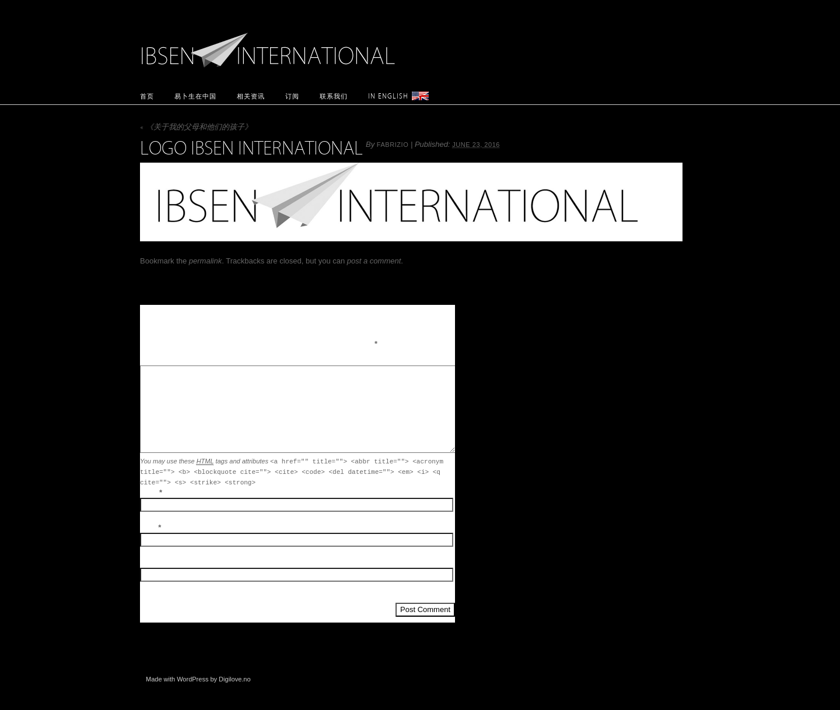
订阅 (292, 96)
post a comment (374, 260)
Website (151, 562)
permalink (205, 260)
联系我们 (334, 96)
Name (148, 492)
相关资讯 (251, 96)
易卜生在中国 (195, 96)
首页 (147, 96)
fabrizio (393, 144)
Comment (154, 360)
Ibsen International (271, 43)
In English (388, 96)
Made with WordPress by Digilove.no (198, 679)
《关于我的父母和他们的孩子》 (196, 128)
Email (148, 527)
